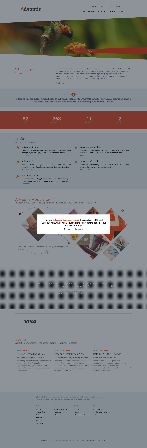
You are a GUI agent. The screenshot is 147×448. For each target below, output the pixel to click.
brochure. (79, 229)
